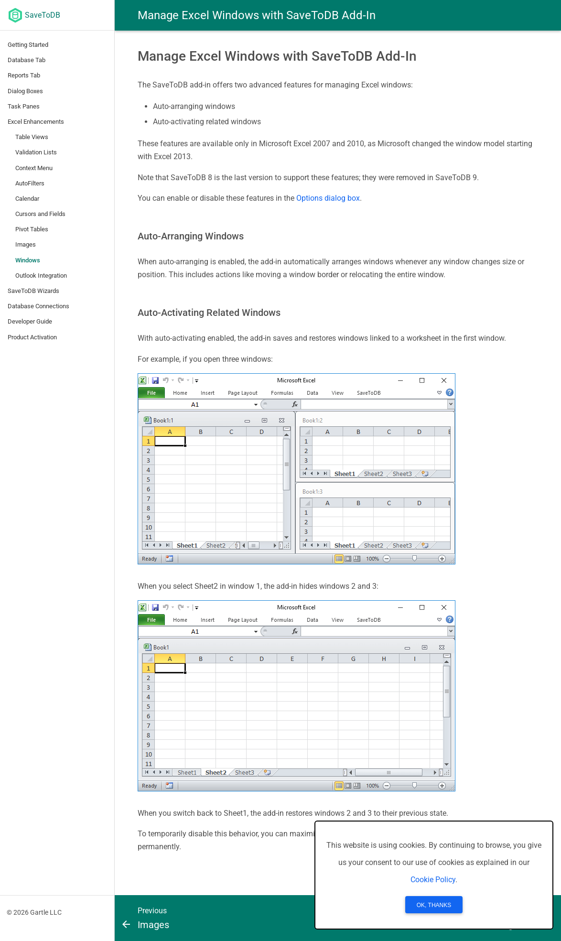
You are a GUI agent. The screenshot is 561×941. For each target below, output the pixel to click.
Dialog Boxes (25, 91)
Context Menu (34, 168)
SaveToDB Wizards (33, 290)
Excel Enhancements (36, 121)
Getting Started (28, 44)
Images (25, 244)
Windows (27, 260)
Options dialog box (328, 198)
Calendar (27, 198)
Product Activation (32, 337)
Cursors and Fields (40, 213)
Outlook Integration (41, 275)
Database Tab (26, 60)
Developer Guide (30, 321)
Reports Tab (24, 75)
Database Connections (38, 306)
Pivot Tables (31, 229)
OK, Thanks (434, 905)
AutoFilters (29, 183)
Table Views (31, 137)
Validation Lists (36, 152)
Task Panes (24, 106)
